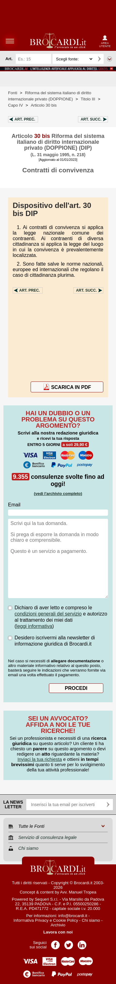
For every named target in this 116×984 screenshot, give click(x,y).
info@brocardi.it (73, 915)
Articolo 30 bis (44, 105)
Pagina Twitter (68, 943)
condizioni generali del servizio (48, 613)
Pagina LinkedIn (82, 943)
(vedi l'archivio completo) (58, 493)
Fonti (12, 92)
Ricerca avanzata (109, 59)
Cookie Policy (65, 920)
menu (10, 41)
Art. (25, 119)
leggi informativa (34, 626)
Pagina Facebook (55, 943)
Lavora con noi (58, 932)
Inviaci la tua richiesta (40, 759)
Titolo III (88, 99)
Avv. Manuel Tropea (78, 892)
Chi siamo (91, 920)
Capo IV (15, 105)
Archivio (58, 925)
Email (14, 504)
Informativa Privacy (30, 920)
